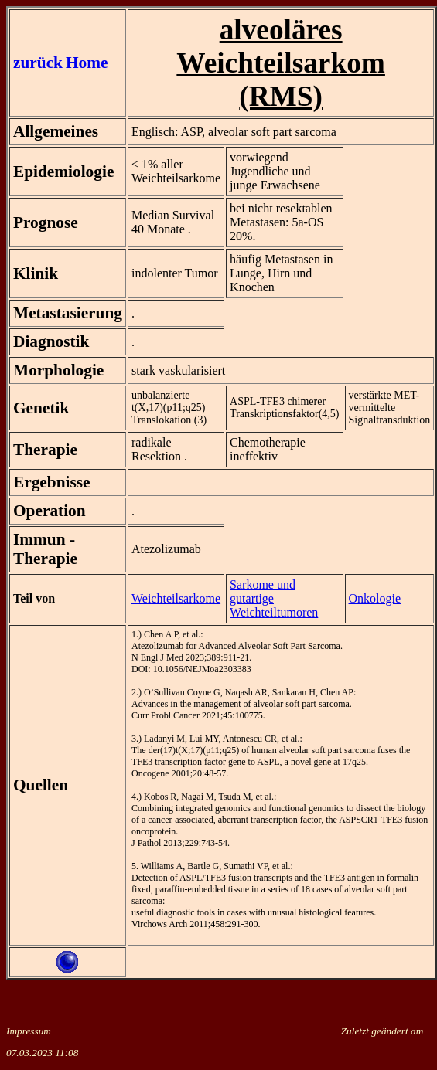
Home (87, 62)
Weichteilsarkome (175, 598)
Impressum (28, 1031)
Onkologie (375, 598)
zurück (38, 62)
